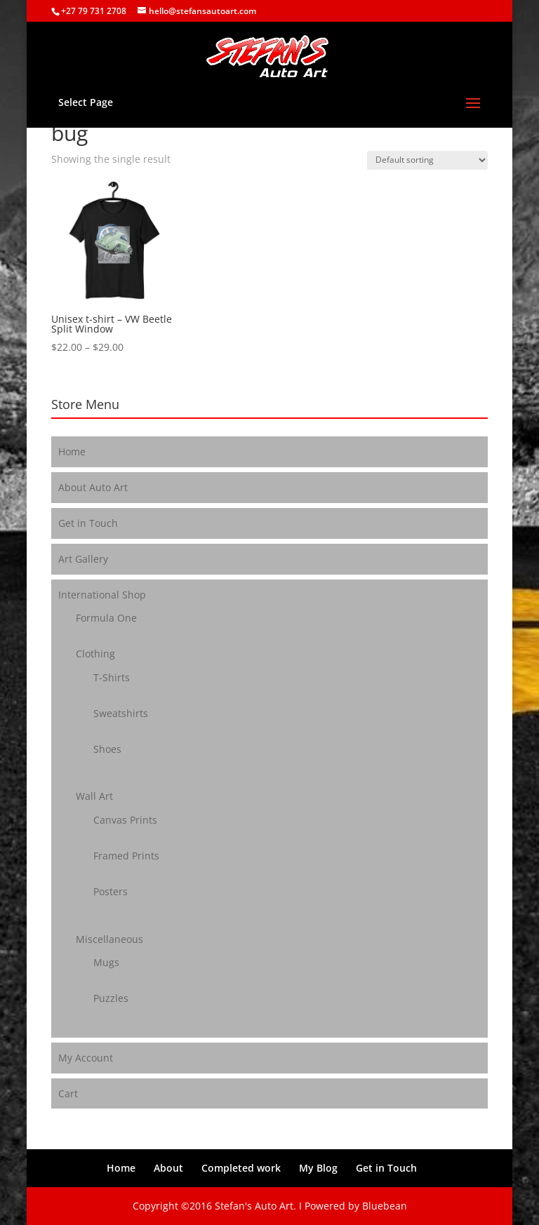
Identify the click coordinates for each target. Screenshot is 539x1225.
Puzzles (110, 998)
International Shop (102, 594)
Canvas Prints (125, 819)
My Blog (318, 1167)
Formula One (106, 617)
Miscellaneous (109, 939)
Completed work (241, 1167)
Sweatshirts (120, 713)
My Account (85, 1057)
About (168, 1167)
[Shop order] (427, 160)
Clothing (95, 653)
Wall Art (94, 796)
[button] (113, 241)
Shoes (107, 749)
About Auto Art (93, 487)
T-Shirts (111, 677)
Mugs (106, 962)
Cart (68, 1093)
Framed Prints (126, 855)
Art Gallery (83, 558)
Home (72, 451)
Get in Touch (88, 523)
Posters (110, 891)
